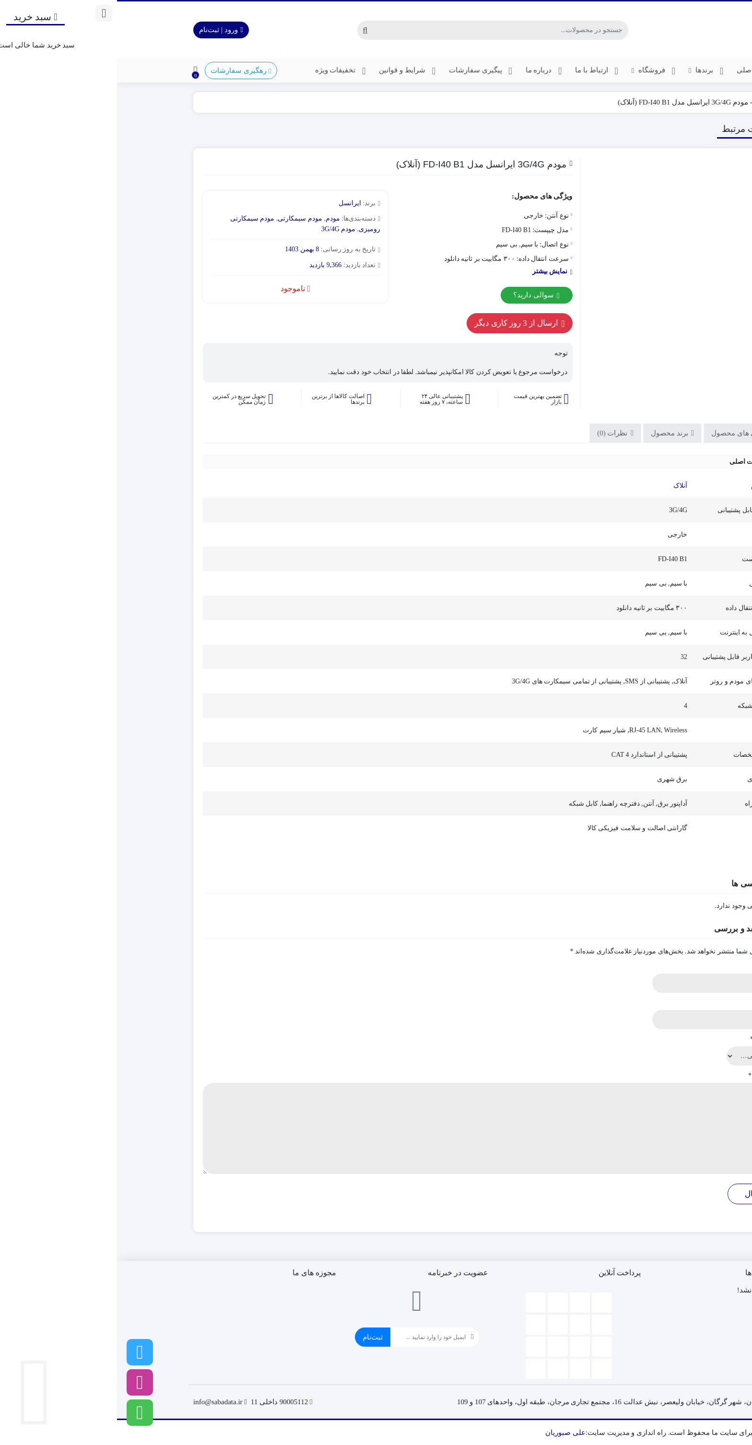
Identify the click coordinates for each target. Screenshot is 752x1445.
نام (660, 966)
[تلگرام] (23, 1352)
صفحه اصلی (645, 71)
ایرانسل (233, 203)
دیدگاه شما (648, 1075)
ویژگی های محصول (624, 433)
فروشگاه (538, 71)
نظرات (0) (496, 433)
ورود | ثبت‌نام (104, 29)
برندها (591, 71)
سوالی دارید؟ (419, 295)
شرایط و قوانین (292, 71)
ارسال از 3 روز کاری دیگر (402, 323)
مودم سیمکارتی (183, 218)
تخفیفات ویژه (225, 71)
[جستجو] (383, 30)
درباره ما (429, 71)
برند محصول (553, 433)
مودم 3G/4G (221, 229)
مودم (645, 102)
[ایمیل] (311, 1337)
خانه (664, 102)
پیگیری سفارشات (365, 71)
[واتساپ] (23, 1412)
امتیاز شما (649, 1039)
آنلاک (563, 485)
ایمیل (656, 1002)
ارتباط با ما (481, 71)
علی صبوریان (448, 1432)
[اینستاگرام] (23, 1382)
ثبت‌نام (256, 1337)
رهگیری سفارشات (124, 71)
